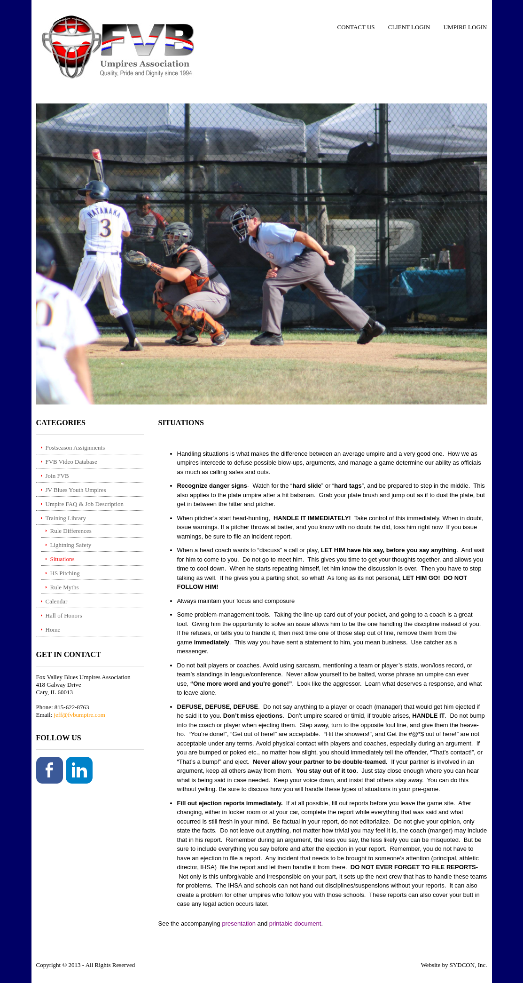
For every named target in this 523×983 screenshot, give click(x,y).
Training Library (66, 518)
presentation (239, 923)
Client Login (409, 27)
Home (53, 629)
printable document (295, 923)
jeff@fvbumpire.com (79, 714)
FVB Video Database (71, 461)
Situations (62, 559)
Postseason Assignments (75, 447)
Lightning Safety (71, 544)
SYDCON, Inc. (468, 964)
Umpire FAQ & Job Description (85, 503)
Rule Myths (64, 587)
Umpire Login (465, 27)
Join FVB (57, 475)
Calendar (57, 601)
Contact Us (356, 27)
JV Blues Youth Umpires (76, 489)
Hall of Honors (64, 615)
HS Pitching (65, 573)
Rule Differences (71, 530)
